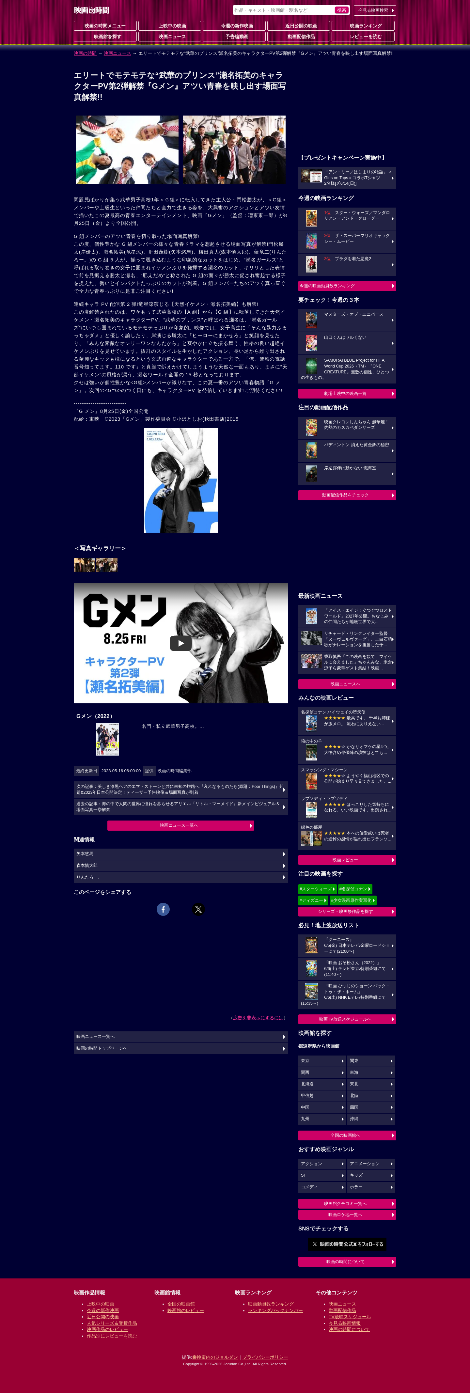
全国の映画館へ (345, 1135)
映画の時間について (345, 1261)
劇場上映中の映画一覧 (345, 393)
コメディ (309, 1187)
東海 (354, 1072)
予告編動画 (234, 36)
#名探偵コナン (353, 888)
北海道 (307, 1084)
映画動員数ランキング (271, 1304)
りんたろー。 (89, 877)
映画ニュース (169, 36)
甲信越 (307, 1095)
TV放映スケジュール (350, 1316)
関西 (305, 1072)
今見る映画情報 (345, 1323)
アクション (311, 1164)
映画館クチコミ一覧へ (345, 1203)
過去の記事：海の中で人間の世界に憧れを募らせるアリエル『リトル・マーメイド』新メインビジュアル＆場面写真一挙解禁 (178, 807)
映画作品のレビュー (107, 1329)
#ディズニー (311, 900)
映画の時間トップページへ (101, 1048)
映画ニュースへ (345, 683)
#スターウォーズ (316, 888)
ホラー (356, 1187)
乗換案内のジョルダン (215, 1357)
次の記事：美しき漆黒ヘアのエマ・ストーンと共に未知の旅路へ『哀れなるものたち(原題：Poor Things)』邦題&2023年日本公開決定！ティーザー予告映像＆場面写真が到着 (180, 789)
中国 (305, 1107)
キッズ (356, 1175)
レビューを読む (363, 36)
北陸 (354, 1095)
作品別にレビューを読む (112, 1335)
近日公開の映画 (298, 25)
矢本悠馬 (84, 854)
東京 (305, 1060)
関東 (354, 1060)
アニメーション (365, 1164)
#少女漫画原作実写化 (351, 900)
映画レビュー (345, 859)
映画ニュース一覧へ (179, 825)
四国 (354, 1107)
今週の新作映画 (234, 25)
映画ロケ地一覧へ (345, 1214)
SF (303, 1175)
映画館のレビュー (185, 1310)
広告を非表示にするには (258, 1017)
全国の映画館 (181, 1304)
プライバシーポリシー (265, 1357)
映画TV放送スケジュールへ (345, 1019)
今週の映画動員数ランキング (327, 285)
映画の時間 (85, 53)
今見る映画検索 (373, 10)
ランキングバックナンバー (275, 1310)
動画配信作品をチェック (345, 495)
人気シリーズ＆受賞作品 (112, 1323)
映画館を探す (105, 36)
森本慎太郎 (87, 865)
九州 (305, 1119)
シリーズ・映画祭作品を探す (345, 911)
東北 (354, 1084)
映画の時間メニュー (105, 25)
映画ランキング (363, 25)
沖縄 (354, 1119)
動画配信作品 (298, 36)
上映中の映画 (169, 25)
